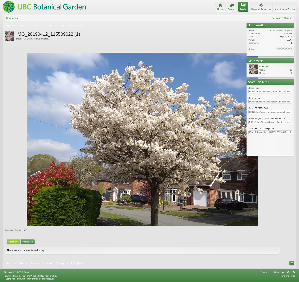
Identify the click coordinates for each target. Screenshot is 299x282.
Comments (13, 242)
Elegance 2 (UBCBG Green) (17, 272)
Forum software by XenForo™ (30, 276)
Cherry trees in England (281, 30)
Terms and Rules (287, 276)
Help (276, 272)
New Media (12, 18)
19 (291, 70)
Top (288, 272)
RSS (294, 272)
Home (282, 272)
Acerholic (9, 230)
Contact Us (266, 272)
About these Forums (285, 9)
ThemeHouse (48, 279)
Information (27, 242)
